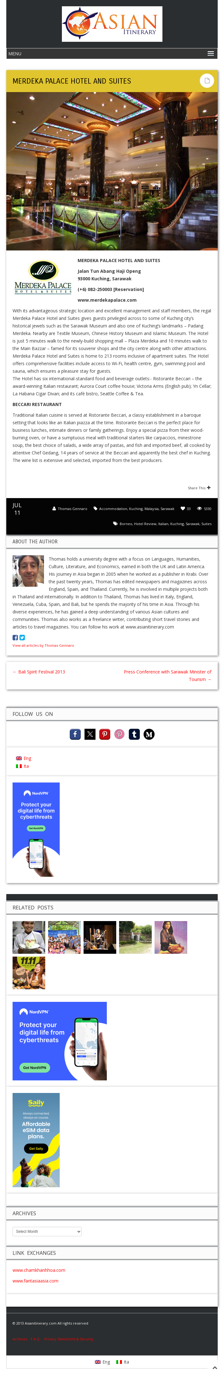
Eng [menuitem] (27, 758)
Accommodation (113, 508)
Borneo (126, 523)
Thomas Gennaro (72, 508)
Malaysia (152, 508)
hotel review (145, 523)
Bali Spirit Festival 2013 (39, 672)
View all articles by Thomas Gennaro (43, 645)
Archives (22, 1339)
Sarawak (167, 508)
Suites (206, 523)
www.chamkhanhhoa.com (39, 1270)
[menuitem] (23, 758)
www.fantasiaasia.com (35, 1281)
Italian (163, 523)
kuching (177, 523)
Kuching (136, 508)
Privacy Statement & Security (69, 1339)
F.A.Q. (36, 1339)
